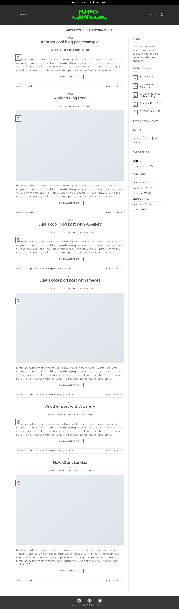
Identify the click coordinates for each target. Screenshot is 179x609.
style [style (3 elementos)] (155, 138)
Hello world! (146, 76)
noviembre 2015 (141, 188)
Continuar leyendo (70, 76)
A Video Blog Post (70, 98)
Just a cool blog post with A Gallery (70, 224)
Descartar (112, 2)
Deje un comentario (115, 86)
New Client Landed (70, 462)
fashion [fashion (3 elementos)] (147, 138)
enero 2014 (139, 199)
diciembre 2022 (141, 182)
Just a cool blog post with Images (70, 280)
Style (70, 38)
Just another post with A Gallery (150, 95)
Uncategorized (141, 166)
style (64, 268)
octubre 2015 (140, 193)
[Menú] (21, 14)
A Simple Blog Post (150, 103)
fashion (57, 268)
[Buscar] (31, 14)
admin (88, 50)
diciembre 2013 (141, 204)
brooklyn (49, 268)
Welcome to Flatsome (147, 86)
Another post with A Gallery (70, 406)
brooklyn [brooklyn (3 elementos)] (138, 138)
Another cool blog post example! (70, 42)
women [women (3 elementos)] (137, 142)
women (69, 268)
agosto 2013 (139, 209)
